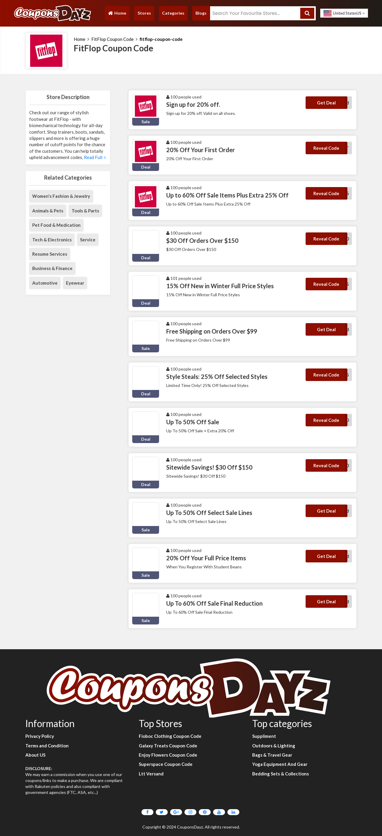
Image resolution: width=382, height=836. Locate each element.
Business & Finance (52, 268)
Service (88, 239)
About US (35, 755)
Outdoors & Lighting (273, 745)
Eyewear (75, 283)
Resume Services (49, 254)
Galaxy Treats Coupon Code (168, 745)
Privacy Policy (39, 736)
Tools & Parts (85, 210)
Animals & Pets (47, 210)
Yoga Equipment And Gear (279, 764)
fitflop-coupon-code (161, 39)
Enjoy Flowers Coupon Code (168, 755)
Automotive (45, 283)
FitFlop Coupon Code (112, 39)
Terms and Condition (47, 745)
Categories (173, 13)
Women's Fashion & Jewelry (61, 196)
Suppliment (264, 736)
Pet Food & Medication (56, 225)
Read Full (95, 157)
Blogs (201, 13)
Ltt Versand (151, 773)
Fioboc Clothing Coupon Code (170, 736)
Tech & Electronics (52, 239)
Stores (144, 13)
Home (117, 14)
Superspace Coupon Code (165, 764)
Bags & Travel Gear (272, 755)
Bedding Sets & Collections (280, 773)
